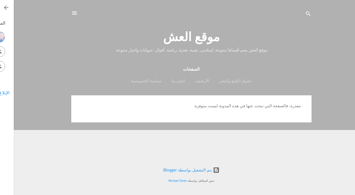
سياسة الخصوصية (132, 81)
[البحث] (294, 14)
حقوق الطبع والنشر (221, 81)
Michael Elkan (164, 181)
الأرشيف (188, 81)
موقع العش (177, 37)
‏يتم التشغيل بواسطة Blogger (178, 170)
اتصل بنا (164, 81)
